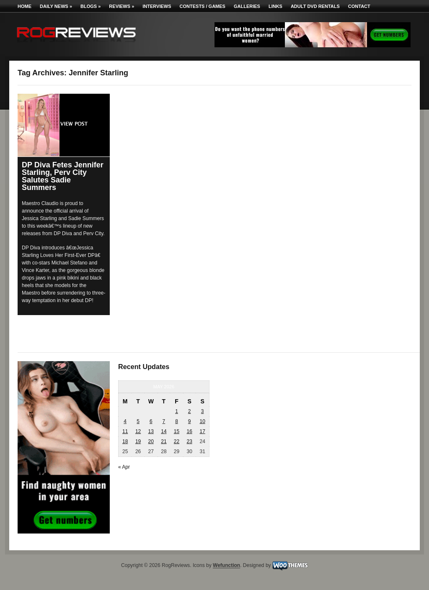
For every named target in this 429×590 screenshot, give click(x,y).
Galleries (247, 6)
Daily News (56, 6)
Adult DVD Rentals (315, 6)
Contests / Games (202, 6)
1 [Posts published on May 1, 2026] (176, 411)
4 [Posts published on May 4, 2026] (125, 421)
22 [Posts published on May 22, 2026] (176, 441)
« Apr (124, 467)
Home (24, 6)
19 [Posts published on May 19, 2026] (138, 441)
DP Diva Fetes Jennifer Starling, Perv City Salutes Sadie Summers (62, 176)
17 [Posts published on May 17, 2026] (202, 431)
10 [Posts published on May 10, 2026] (202, 421)
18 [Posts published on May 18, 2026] (125, 441)
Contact (359, 6)
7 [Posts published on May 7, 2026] (164, 421)
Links (275, 6)
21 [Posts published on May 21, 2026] (163, 441)
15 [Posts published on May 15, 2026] (176, 431)
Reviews (121, 6)
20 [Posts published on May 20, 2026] (151, 441)
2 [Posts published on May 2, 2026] (189, 411)
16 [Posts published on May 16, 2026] (189, 431)
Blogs (90, 6)
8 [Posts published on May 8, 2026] (176, 421)
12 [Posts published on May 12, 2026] (138, 431)
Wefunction (226, 566)
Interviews (156, 6)
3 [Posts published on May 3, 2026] (202, 411)
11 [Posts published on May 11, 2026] (125, 431)
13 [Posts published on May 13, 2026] (151, 431)
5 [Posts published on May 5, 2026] (138, 421)
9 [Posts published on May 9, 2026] (189, 421)
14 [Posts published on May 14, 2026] (163, 431)
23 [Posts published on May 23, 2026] (189, 441)
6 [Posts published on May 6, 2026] (151, 421)
